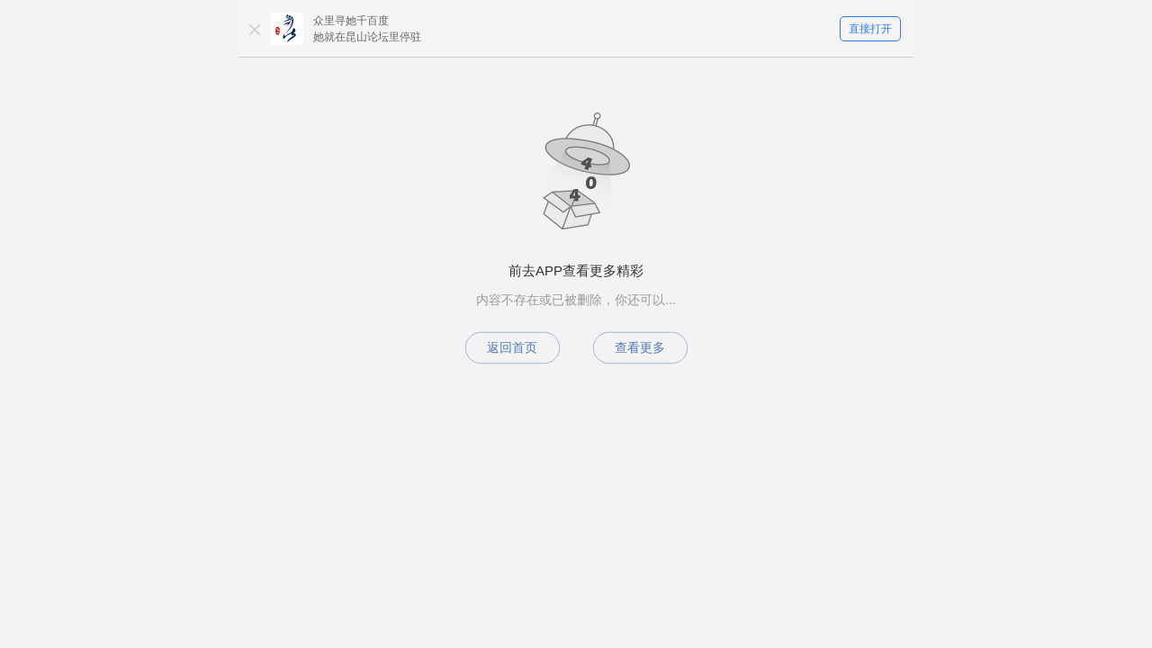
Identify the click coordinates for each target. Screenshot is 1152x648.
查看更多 (640, 347)
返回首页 (512, 347)
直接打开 (870, 28)
